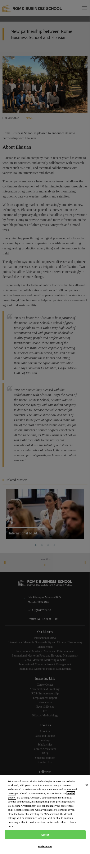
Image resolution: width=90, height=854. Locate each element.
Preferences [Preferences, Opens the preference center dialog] (45, 846)
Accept (45, 834)
